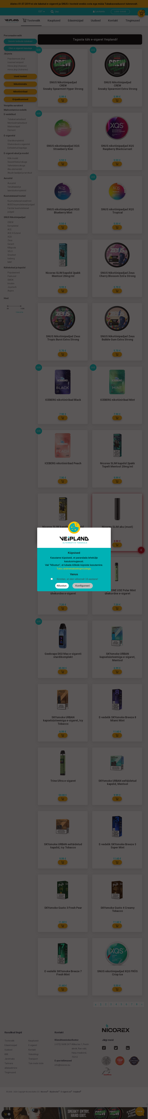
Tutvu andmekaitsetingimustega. (74, 568)
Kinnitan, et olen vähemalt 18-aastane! (77, 579)
